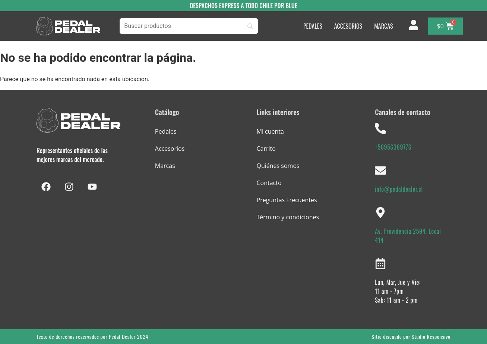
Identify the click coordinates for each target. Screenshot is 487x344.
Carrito (266, 148)
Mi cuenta (270, 131)
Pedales (166, 131)
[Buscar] (189, 26)
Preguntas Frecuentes (287, 200)
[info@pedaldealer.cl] (380, 170)
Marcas (165, 166)
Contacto (269, 183)
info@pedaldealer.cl (399, 189)
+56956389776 (393, 147)
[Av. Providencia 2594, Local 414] (380, 212)
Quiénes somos (278, 166)
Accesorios (170, 148)
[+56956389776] (380, 128)
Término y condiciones (288, 217)
